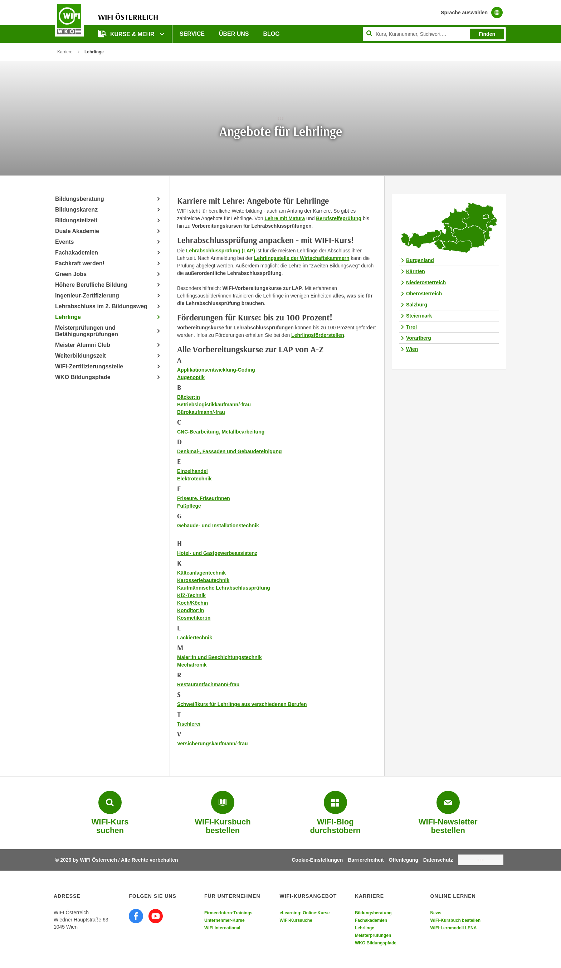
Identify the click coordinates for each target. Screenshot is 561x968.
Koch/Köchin (192, 603)
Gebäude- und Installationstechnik (218, 525)
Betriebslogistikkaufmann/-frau (214, 404)
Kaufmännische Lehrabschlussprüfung (223, 588)
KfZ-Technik (191, 595)
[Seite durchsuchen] (434, 34)
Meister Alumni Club (82, 345)
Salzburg (416, 305)
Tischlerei (188, 724)
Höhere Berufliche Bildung (91, 285)
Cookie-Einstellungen (317, 860)
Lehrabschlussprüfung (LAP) (220, 250)
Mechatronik (191, 665)
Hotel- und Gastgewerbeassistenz (217, 553)
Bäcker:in (188, 397)
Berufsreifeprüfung (338, 218)
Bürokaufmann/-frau (201, 412)
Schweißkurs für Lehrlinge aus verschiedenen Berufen (242, 704)
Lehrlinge (68, 317)
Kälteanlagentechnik (201, 573)
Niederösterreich (426, 282)
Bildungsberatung (79, 199)
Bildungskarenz (76, 210)
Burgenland (420, 260)
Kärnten (415, 271)
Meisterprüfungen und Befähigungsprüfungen (86, 331)
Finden (487, 34)
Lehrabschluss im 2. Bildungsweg (101, 306)
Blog (271, 34)
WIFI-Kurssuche (295, 920)
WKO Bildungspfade (83, 377)
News (435, 912)
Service (192, 34)
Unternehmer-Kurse (224, 920)
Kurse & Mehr (127, 33)
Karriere (65, 51)
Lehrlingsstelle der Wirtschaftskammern (302, 258)
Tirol (411, 327)
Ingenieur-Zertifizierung (87, 295)
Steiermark (419, 316)
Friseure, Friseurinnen (203, 498)
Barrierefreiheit (366, 860)
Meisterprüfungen (373, 935)
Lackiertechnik (194, 637)
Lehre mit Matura (284, 218)
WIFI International (222, 927)
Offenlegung (403, 860)
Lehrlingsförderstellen (317, 335)
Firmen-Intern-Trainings (228, 912)
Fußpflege (189, 506)
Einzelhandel (192, 471)
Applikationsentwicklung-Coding (216, 370)
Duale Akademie (77, 231)
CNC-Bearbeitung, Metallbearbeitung (220, 432)
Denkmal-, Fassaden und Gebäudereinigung (229, 451)
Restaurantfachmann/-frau (208, 684)
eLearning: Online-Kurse (304, 912)
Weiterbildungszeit (80, 356)
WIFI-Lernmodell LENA (453, 927)
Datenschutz (438, 860)
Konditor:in (190, 610)
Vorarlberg (418, 338)
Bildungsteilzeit (76, 220)
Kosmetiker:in (193, 618)
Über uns (234, 34)
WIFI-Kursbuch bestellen (455, 920)
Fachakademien (76, 253)
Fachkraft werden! (79, 263)
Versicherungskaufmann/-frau (212, 743)
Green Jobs (71, 274)
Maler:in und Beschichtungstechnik (219, 657)
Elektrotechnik (194, 478)
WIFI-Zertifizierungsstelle (89, 366)
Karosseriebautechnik (203, 580)
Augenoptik (191, 377)
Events (64, 242)
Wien (412, 349)
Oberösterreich (424, 293)
